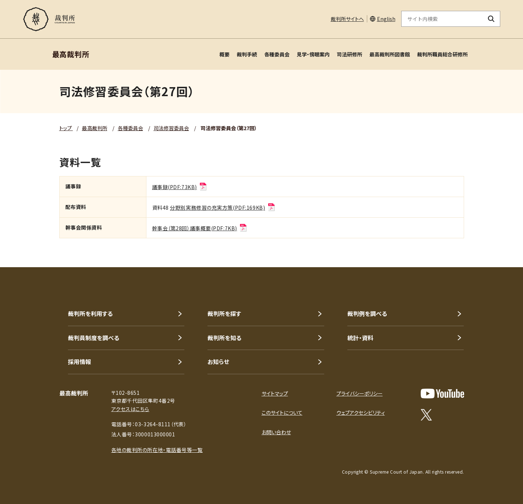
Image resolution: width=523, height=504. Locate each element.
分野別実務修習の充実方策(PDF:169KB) (222, 207)
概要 (224, 54)
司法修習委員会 (171, 128)
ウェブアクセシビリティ (360, 412)
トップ (66, 128)
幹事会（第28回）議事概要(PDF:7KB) (200, 228)
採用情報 (79, 361)
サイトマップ (275, 393)
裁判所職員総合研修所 (442, 54)
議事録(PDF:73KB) (180, 187)
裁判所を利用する (90, 313)
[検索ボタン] (491, 18)
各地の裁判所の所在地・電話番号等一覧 (157, 449)
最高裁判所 (94, 128)
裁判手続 (247, 54)
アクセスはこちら (130, 409)
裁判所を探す (224, 313)
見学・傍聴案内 (313, 54)
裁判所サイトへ (347, 18)
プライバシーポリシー (359, 393)
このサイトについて (282, 412)
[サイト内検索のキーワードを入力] (442, 18)
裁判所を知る (224, 337)
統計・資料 (360, 337)
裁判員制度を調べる (93, 337)
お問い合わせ (276, 432)
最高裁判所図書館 (389, 54)
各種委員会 (277, 54)
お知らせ (218, 361)
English (386, 18)
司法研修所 (349, 54)
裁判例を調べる (367, 313)
